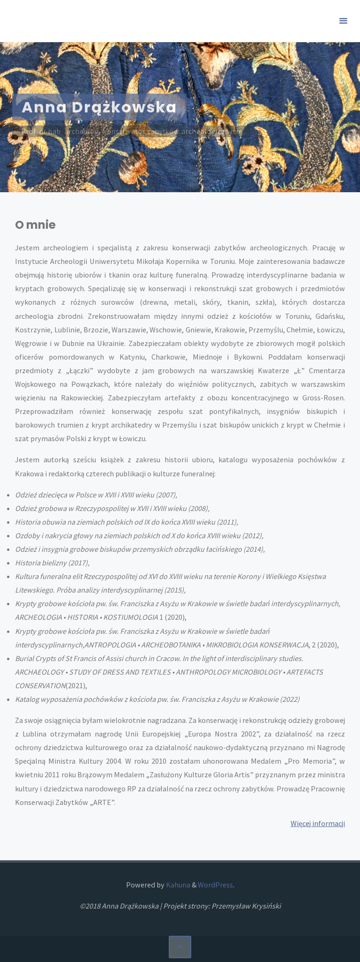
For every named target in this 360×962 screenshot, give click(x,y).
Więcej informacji (318, 823)
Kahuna (177, 884)
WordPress (215, 884)
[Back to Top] (180, 947)
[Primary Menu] (343, 21)
